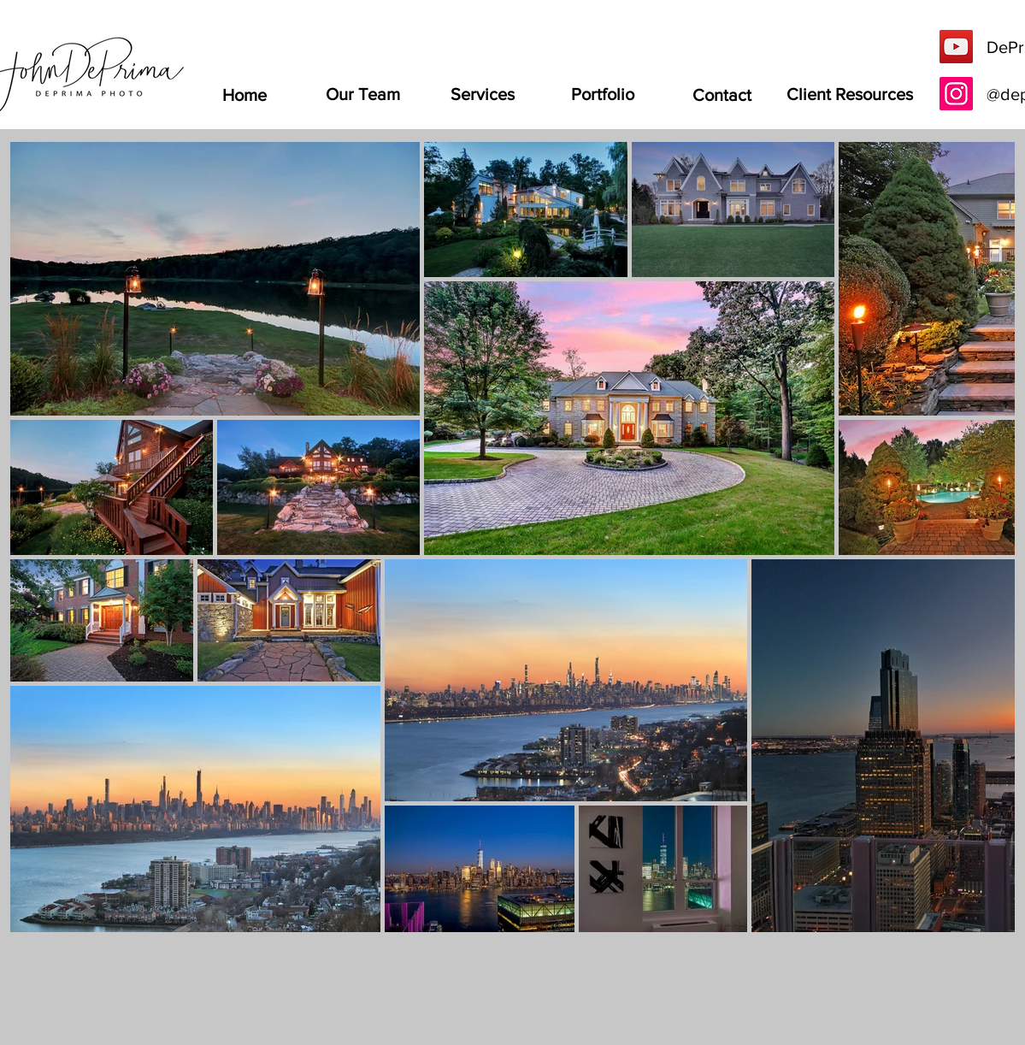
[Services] (483, 94)
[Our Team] (363, 94)
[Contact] (722, 95)
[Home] (244, 95)
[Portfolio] (602, 94)
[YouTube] (956, 46)
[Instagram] (956, 93)
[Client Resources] (849, 94)
